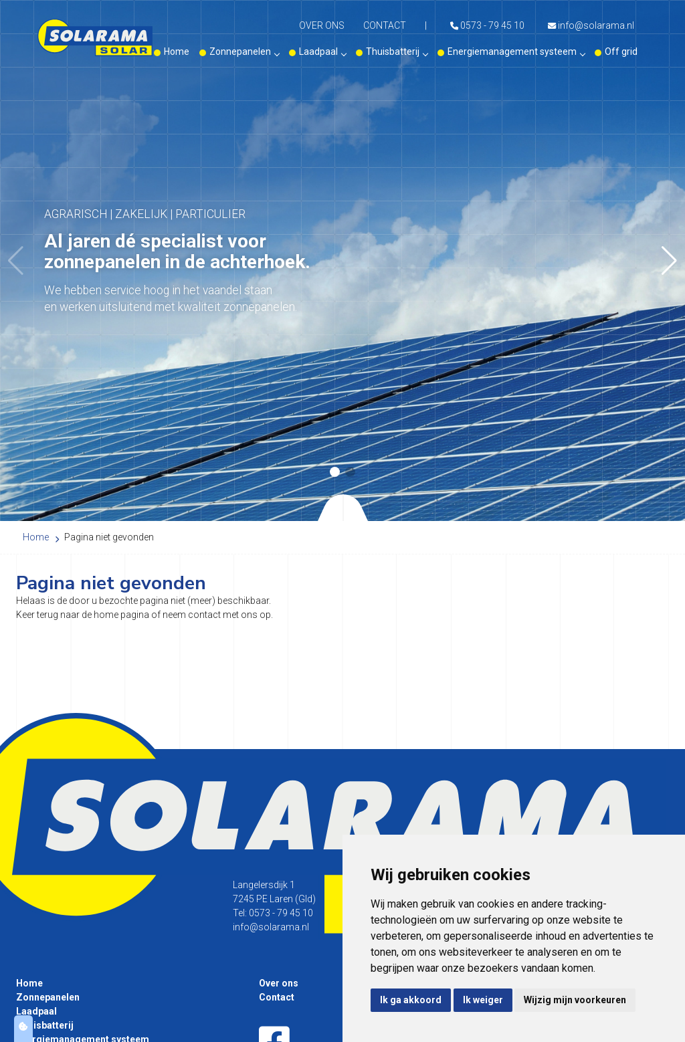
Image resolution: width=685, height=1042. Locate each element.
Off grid (621, 51)
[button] (669, 261)
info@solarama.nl (591, 25)
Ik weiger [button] (483, 1000)
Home (176, 51)
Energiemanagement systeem (516, 51)
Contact (384, 25)
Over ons (322, 25)
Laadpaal (322, 51)
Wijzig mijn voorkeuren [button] (575, 1000)
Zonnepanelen (244, 51)
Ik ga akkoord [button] (411, 1000)
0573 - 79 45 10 (487, 25)
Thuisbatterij (396, 51)
